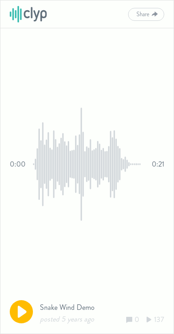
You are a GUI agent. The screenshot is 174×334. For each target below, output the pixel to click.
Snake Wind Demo (67, 307)
